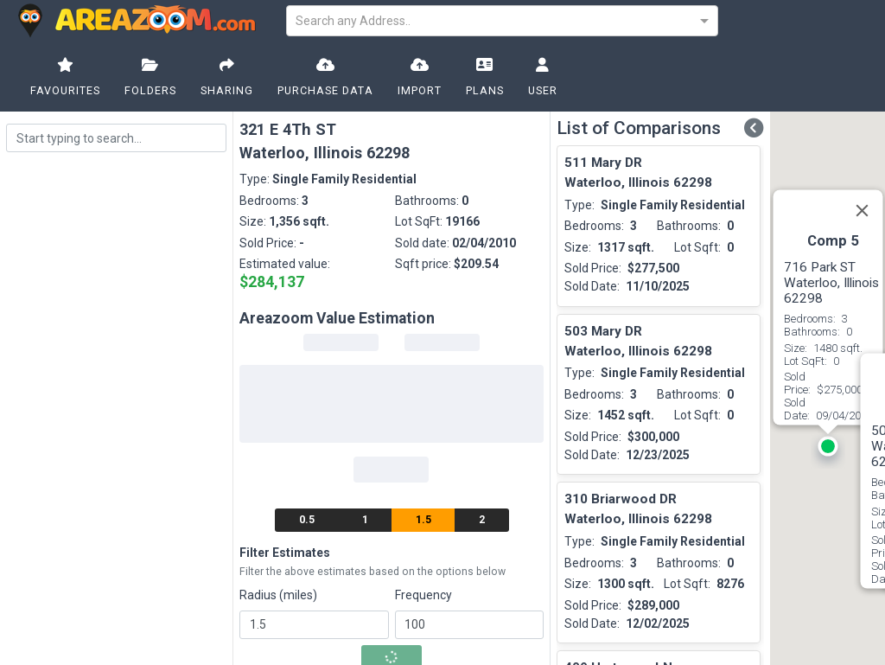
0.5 (307, 520)
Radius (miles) (278, 595)
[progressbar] (341, 342)
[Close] (861, 211)
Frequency (423, 595)
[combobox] (502, 19)
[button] (828, 451)
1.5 (423, 520)
